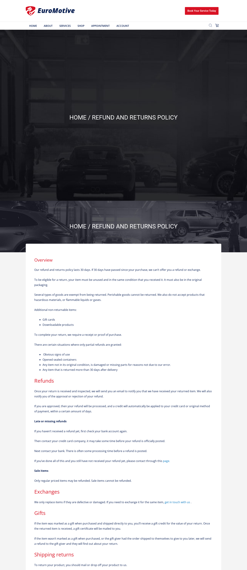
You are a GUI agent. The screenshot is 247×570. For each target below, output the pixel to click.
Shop (81, 25)
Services (65, 25)
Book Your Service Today (201, 10)
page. (166, 461)
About (48, 25)
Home (33, 25)
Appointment (100, 25)
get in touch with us (177, 502)
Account (122, 25)
